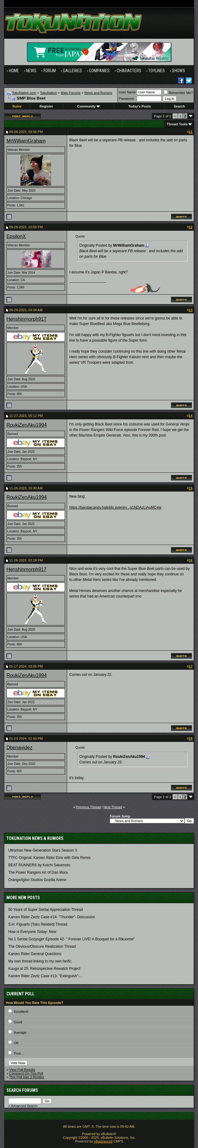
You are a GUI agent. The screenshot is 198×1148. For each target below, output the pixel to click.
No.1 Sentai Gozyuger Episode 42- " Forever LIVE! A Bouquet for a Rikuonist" (71, 939)
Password (126, 98)
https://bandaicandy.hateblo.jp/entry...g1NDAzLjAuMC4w (115, 507)
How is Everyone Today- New (32, 932)
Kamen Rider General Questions (34, 954)
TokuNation (48, 93)
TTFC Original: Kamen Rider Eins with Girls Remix (49, 858)
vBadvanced (103, 1141)
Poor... (19, 1053)
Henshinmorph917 (26, 319)
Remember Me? (178, 93)
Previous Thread (88, 807)
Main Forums (70, 93)
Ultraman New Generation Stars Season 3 (42, 850)
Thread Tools (177, 124)
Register (46, 106)
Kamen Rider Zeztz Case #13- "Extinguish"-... (45, 976)
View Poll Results (22, 1070)
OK (16, 1043)
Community (88, 106)
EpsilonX (16, 236)
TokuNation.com (24, 93)
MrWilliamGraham (26, 140)
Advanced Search (24, 1106)
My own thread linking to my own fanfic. (40, 961)
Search (179, 106)
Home (14, 70)
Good (18, 1022)
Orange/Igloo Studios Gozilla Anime (37, 880)
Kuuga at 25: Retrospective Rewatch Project (44, 968)
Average (20, 1032)
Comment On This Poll (26, 1073)
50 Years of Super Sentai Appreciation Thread (45, 909)
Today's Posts (139, 106)
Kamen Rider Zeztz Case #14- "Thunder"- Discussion (51, 917)
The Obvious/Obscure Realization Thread (42, 946)
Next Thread (113, 807)
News (31, 70)
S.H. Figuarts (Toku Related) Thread (37, 924)
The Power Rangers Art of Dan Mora (38, 872)
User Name (127, 92)
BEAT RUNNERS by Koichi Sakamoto (39, 865)
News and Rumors (98, 93)
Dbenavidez (19, 747)
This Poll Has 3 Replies (26, 1077)
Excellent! (21, 1011)
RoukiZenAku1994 (26, 425)
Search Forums (22, 1090)
